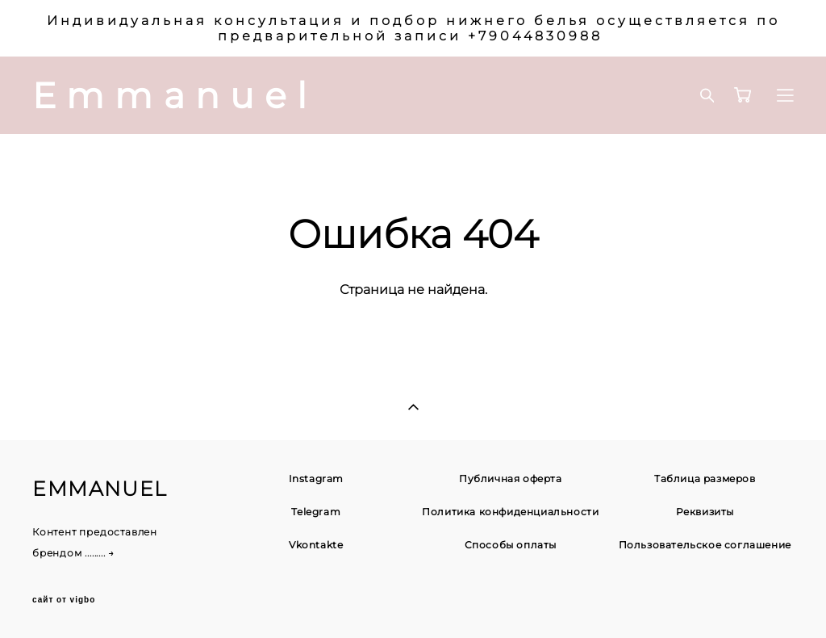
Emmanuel (175, 95)
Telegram (315, 512)
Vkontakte (316, 545)
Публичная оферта (510, 478)
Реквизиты (705, 512)
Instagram (316, 478)
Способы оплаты (511, 545)
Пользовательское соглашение (705, 545)
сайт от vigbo (63, 600)
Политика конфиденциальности (510, 512)
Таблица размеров (705, 478)
